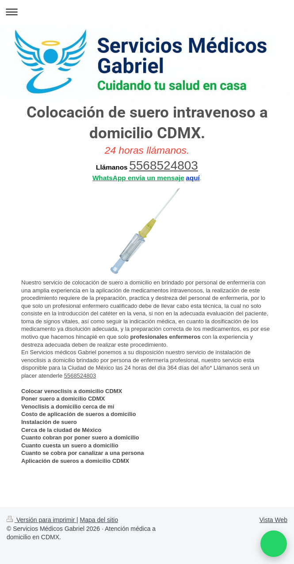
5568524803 (163, 165)
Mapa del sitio (99, 519)
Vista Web (273, 519)
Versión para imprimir (41, 519)
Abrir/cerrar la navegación (147, 11)
